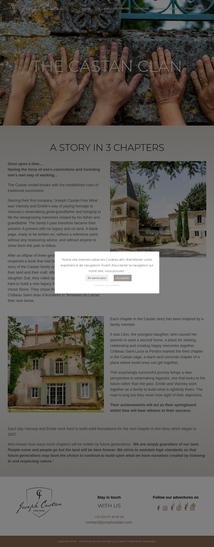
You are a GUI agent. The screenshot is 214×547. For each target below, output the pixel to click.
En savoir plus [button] (97, 278)
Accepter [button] (122, 278)
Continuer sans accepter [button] (107, 285)
